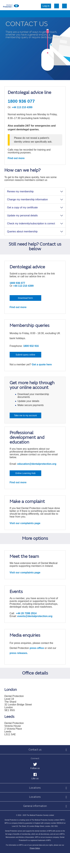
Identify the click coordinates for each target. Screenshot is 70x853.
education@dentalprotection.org (36, 464)
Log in (46, 6)
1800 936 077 (21, 101)
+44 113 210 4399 (22, 107)
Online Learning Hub (25, 473)
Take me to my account (25, 415)
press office (37, 648)
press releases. (19, 653)
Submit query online (25, 354)
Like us (34, 778)
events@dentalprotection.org (34, 616)
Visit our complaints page (25, 523)
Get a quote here (42, 364)
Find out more (16, 158)
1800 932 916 (31, 346)
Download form (25, 298)
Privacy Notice (35, 848)
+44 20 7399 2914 (26, 613)
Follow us (35, 768)
